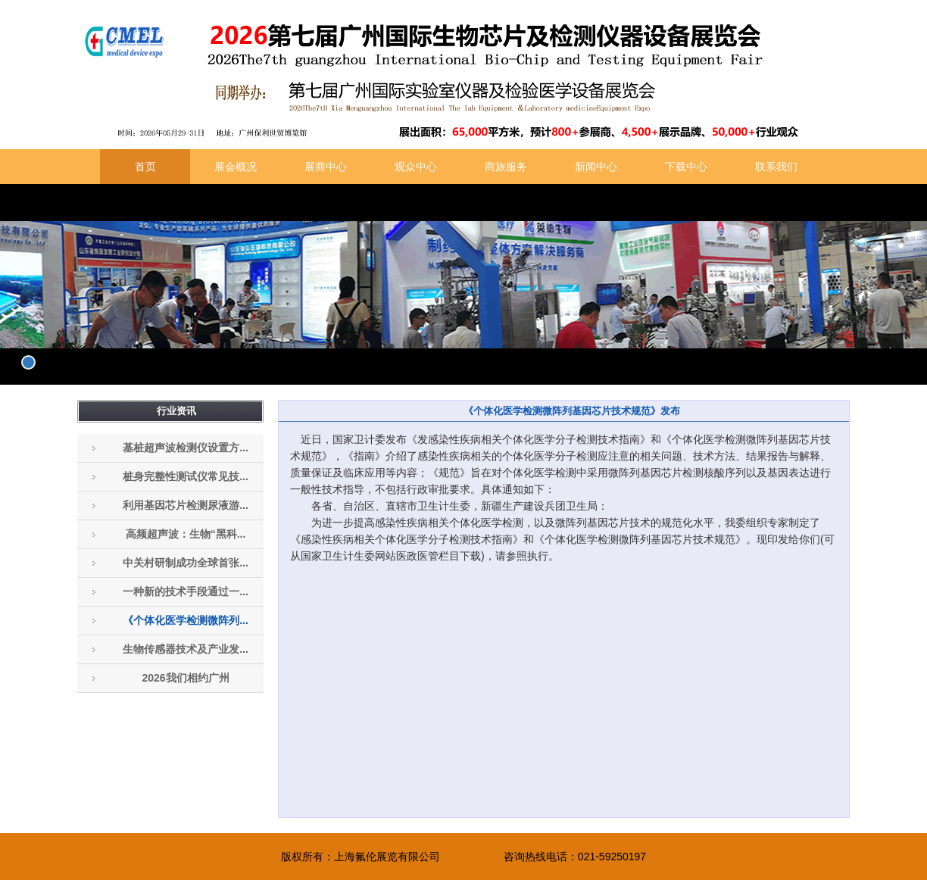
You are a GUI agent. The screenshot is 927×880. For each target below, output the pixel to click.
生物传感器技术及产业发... (185, 649)
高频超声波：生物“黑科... (186, 534)
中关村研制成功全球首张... (185, 563)
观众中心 (416, 167)
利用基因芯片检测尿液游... (185, 505)
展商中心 (325, 167)
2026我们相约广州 (185, 678)
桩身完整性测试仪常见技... (185, 476)
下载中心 (686, 167)
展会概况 (235, 167)
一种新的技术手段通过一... (185, 591)
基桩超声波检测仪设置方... (185, 448)
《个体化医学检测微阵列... (185, 620)
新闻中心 (596, 167)
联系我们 (776, 167)
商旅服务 (506, 167)
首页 (145, 167)
